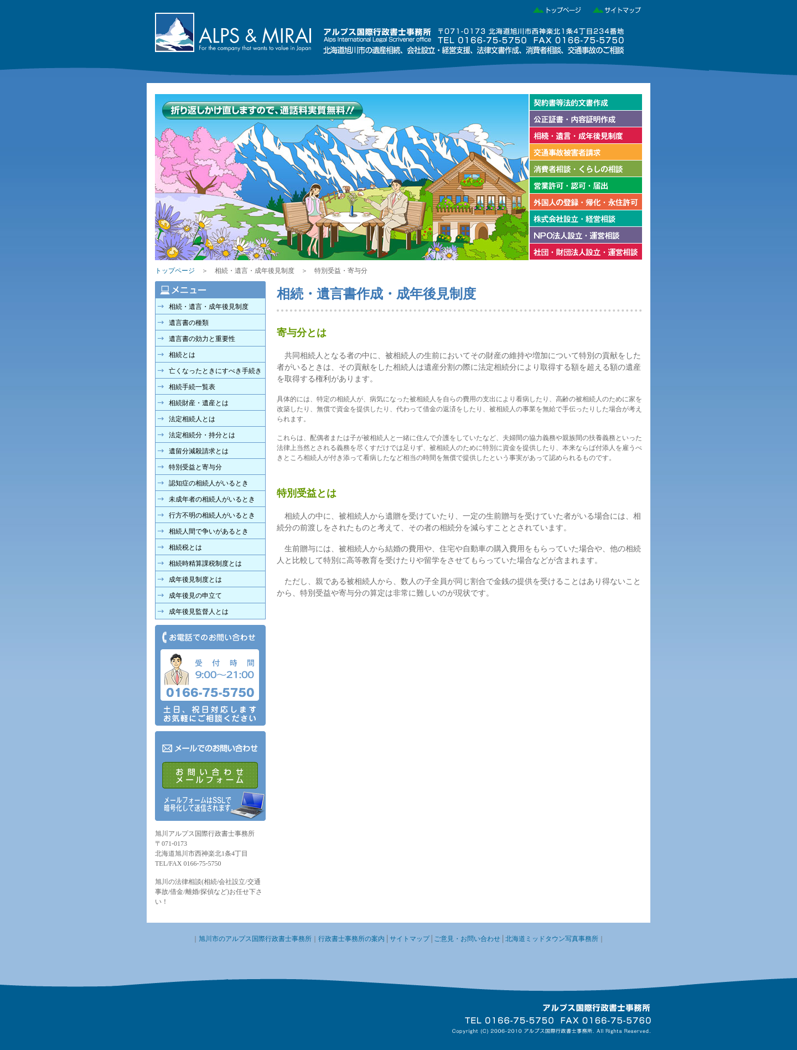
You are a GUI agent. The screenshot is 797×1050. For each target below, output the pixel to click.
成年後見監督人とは (199, 611)
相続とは (182, 355)
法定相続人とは (192, 419)
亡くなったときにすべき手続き (215, 371)
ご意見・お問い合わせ (467, 939)
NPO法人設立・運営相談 (585, 235)
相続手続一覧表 (192, 387)
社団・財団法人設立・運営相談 (585, 252)
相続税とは (185, 547)
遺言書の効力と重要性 (202, 339)
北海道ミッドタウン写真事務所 (551, 939)
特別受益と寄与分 (195, 467)
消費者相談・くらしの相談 (585, 169)
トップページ (554, 8)
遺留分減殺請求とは (199, 451)
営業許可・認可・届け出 (585, 185)
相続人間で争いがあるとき (209, 531)
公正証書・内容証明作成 (585, 119)
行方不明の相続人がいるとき (212, 515)
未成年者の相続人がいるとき (212, 499)
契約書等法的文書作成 (585, 102)
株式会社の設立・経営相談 (585, 218)
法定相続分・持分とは (202, 435)
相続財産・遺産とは (199, 403)
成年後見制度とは (195, 579)
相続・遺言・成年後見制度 (585, 135)
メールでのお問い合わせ (210, 776)
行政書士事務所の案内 (351, 939)
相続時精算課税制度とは (205, 563)
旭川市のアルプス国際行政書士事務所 (255, 939)
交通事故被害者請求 (585, 152)
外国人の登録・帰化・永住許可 (585, 202)
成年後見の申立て (195, 595)
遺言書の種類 (189, 323)
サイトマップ (613, 8)
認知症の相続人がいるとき (209, 483)
